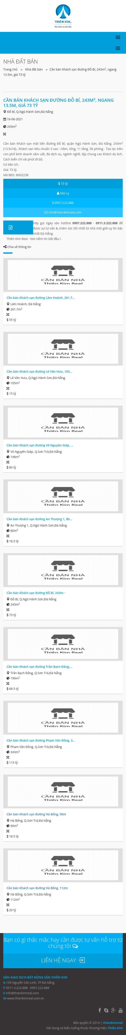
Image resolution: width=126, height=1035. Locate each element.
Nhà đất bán (34, 69)
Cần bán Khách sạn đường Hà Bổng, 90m (36, 814)
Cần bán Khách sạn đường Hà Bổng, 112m (37, 888)
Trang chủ (10, 69)
